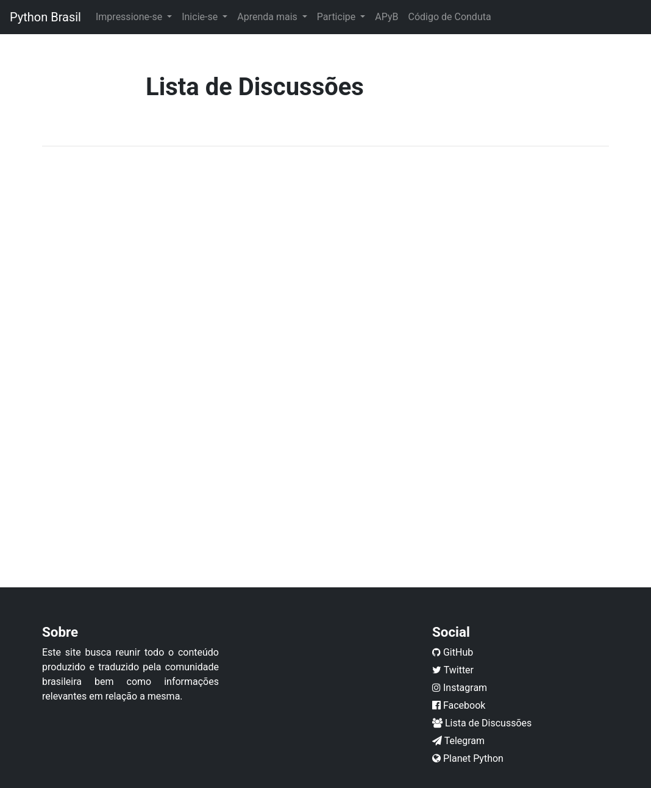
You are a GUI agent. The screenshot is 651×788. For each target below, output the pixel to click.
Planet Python (467, 758)
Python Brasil (45, 17)
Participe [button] (337, 17)
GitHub (452, 652)
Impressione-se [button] (130, 17)
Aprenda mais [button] (268, 17)
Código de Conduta (449, 17)
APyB (386, 17)
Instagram (459, 687)
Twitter (453, 670)
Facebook (458, 705)
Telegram (458, 741)
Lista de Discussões (482, 723)
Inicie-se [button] (201, 17)
